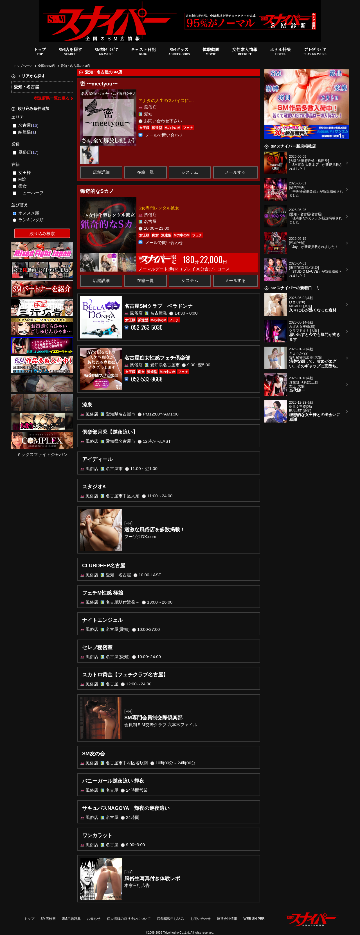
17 (34, 152)
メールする (235, 172)
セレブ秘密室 (97, 647)
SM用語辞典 (71, 919)
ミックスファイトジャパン (42, 454)
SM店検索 (48, 919)
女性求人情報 (244, 52)
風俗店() (26, 152)
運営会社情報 (227, 919)
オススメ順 (26, 213)
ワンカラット (97, 835)
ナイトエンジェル (102, 620)
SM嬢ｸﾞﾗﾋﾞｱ (106, 52)
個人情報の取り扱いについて (129, 919)
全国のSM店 (46, 65)
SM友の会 (93, 753)
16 (34, 125)
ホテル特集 (280, 52)
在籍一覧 (145, 172)
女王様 (22, 172)
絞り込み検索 (42, 233)
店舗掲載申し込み (170, 919)
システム (189, 172)
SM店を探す (70, 52)
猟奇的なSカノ (97, 191)
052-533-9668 (147, 379)
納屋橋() (24, 132)
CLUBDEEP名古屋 (103, 565)
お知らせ (93, 919)
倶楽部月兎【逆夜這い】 (110, 432)
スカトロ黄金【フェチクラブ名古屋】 (125, 674)
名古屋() (26, 125)
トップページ (23, 65)
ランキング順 (28, 219)
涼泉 (87, 405)
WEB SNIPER (254, 919)
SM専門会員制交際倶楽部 (153, 718)
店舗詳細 (101, 172)
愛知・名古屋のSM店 (75, 65)
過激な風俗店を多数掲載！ (154, 529)
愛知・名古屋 (26, 86)
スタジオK (94, 486)
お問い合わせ (200, 919)
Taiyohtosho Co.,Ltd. (176, 932)
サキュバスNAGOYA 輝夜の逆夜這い (126, 808)
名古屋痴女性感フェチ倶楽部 (157, 358)
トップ (39, 52)
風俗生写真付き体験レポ (152, 878)
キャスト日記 (143, 52)
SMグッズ (179, 52)
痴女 (20, 186)
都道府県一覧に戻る (51, 98)
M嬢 (19, 179)
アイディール (97, 459)
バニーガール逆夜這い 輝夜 (113, 781)
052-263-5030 (147, 327)
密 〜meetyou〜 (99, 84)
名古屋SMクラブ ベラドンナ (158, 306)
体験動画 (210, 52)
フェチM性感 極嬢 (102, 593)
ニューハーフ (28, 192)
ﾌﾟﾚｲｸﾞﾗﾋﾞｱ (315, 52)
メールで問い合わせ (164, 135)
